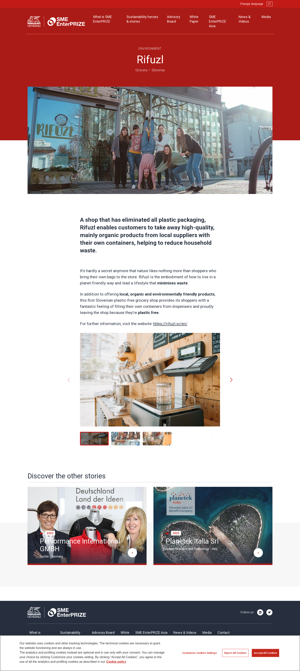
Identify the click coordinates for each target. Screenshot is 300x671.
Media (266, 17)
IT (269, 4)
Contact (224, 633)
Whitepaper (125, 635)
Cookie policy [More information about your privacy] (116, 664)
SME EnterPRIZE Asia (217, 21)
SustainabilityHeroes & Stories (73, 635)
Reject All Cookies (235, 655)
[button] (231, 379)
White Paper (194, 19)
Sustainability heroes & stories (142, 19)
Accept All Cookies (265, 655)
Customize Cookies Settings (199, 655)
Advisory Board (173, 19)
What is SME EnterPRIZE (102, 19)
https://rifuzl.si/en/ (170, 323)
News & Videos (244, 19)
